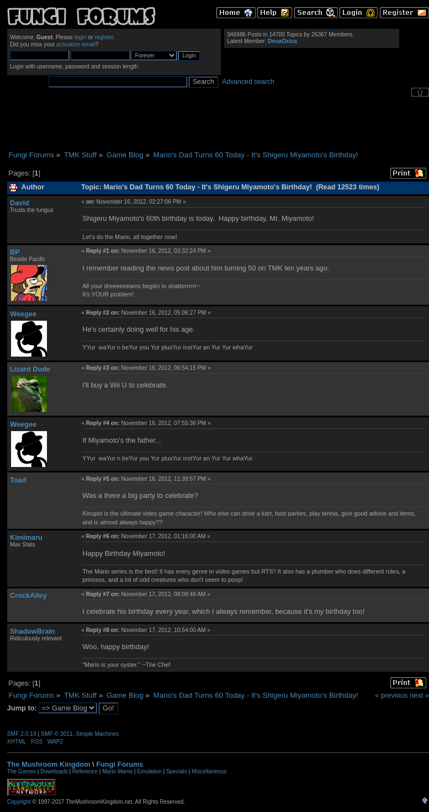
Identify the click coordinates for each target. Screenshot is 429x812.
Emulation (149, 771)
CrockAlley (28, 595)
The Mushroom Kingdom (49, 764)
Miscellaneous (209, 771)
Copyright (19, 802)
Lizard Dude (30, 369)
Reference (85, 771)
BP (15, 252)
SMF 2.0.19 (21, 734)
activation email (76, 44)
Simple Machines (97, 734)
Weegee (23, 314)
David (19, 203)
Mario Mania (117, 771)
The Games (21, 771)
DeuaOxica (282, 41)
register (103, 37)
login (81, 37)
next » (419, 695)
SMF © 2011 (57, 734)
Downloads (53, 771)
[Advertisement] (218, 123)
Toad (18, 480)
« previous (391, 695)
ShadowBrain (32, 631)
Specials (176, 771)
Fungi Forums (119, 764)
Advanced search (248, 82)
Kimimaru (26, 537)
